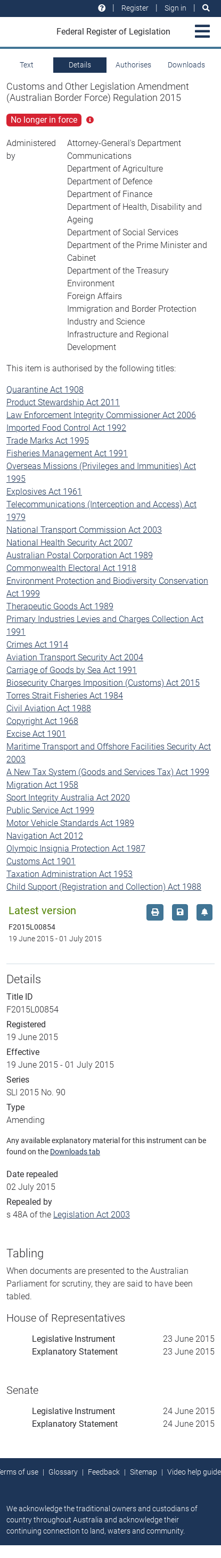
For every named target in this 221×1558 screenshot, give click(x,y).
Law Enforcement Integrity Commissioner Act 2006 (101, 415)
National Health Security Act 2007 (69, 543)
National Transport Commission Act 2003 (84, 530)
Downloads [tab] (186, 65)
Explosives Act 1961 (44, 492)
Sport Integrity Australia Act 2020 (68, 798)
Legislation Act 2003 (91, 1215)
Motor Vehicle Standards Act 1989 (70, 823)
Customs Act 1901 (41, 861)
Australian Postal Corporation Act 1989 (79, 555)
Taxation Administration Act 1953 (69, 874)
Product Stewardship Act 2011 (63, 402)
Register (135, 8)
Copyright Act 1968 (42, 721)
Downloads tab (75, 1151)
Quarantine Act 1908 (45, 390)
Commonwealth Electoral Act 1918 (71, 568)
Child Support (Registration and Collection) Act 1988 (103, 887)
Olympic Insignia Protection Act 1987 (75, 849)
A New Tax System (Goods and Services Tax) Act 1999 (107, 772)
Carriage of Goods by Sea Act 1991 (71, 670)
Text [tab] (27, 65)
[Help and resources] (101, 8)
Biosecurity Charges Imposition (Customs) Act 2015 (103, 683)
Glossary (63, 1472)
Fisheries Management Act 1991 (67, 453)
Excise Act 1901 (36, 734)
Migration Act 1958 (42, 785)
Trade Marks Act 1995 (47, 441)
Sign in (175, 8)
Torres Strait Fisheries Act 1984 (64, 696)
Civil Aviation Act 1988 (48, 708)
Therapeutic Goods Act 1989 (59, 606)
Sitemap (143, 1472)
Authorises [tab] (133, 65)
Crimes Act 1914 (37, 645)
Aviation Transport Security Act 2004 (74, 657)
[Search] (206, 8)
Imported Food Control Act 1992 (66, 428)
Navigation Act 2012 (44, 836)
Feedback (104, 1472)
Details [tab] (80, 65)
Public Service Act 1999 (50, 810)
